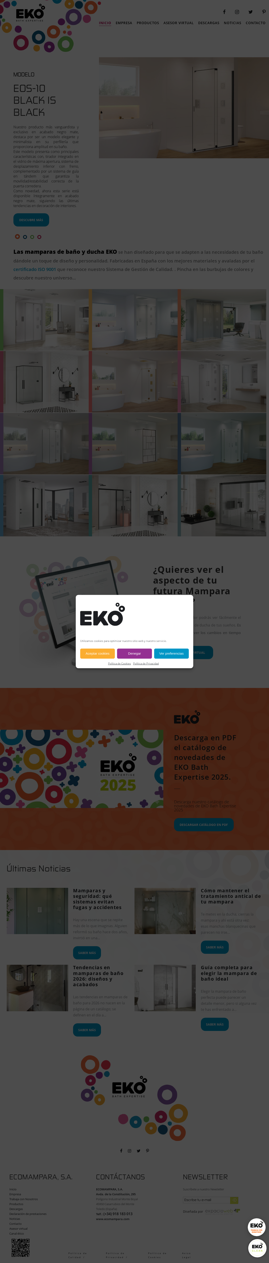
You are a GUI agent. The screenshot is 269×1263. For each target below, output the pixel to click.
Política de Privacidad (146, 663)
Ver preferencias (171, 653)
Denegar (134, 653)
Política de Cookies (119, 663)
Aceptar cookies (97, 653)
